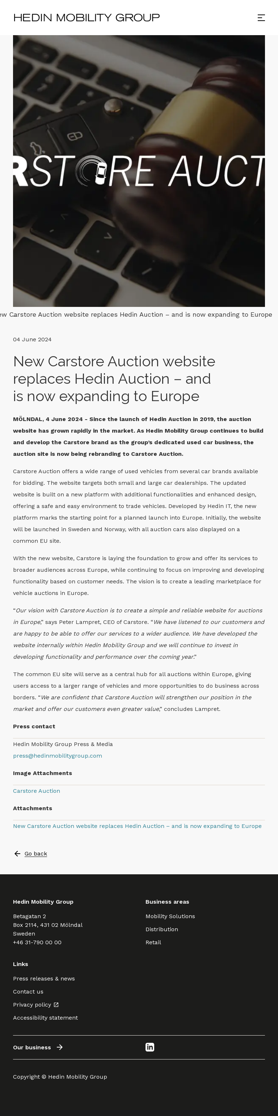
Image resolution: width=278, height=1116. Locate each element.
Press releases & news (44, 978)
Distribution (162, 929)
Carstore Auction (36, 790)
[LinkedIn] (150, 1047)
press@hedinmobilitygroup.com (57, 755)
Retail (153, 942)
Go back (30, 853)
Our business (38, 1047)
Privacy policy (36, 1004)
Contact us (28, 991)
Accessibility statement (45, 1017)
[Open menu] (261, 17)
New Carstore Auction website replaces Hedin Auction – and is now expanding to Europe (137, 826)
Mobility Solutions (170, 916)
